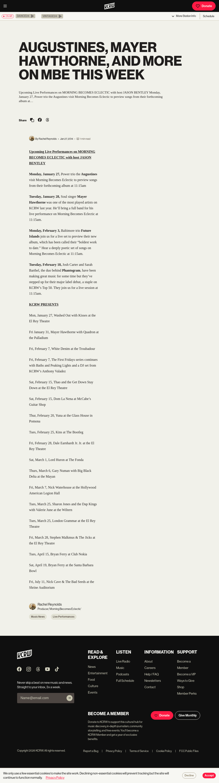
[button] (25, 16)
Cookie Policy (162, 751)
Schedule (208, 16)
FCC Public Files (186, 751)
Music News (38, 616)
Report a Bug (90, 751)
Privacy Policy (112, 751)
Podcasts (122, 674)
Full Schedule (125, 680)
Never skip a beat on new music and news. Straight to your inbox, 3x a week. (44, 685)
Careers (149, 668)
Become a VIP (186, 674)
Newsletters (152, 680)
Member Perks (187, 693)
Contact (150, 687)
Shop (180, 687)
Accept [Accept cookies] (209, 775)
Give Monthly (188, 715)
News (92, 667)
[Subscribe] (70, 698)
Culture (93, 686)
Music (120, 668)
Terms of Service (137, 751)
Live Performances (63, 616)
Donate (204, 6)
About (148, 661)
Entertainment (98, 673)
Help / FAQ (151, 674)
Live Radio (123, 661)
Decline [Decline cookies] (189, 775)
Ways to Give (185, 680)
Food (91, 679)
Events (92, 692)
